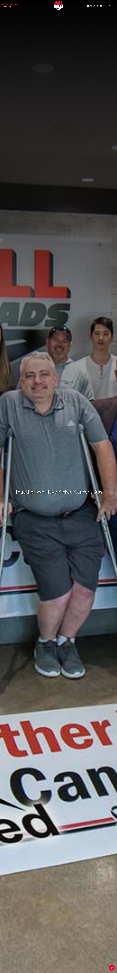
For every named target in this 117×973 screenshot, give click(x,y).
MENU (108, 6)
